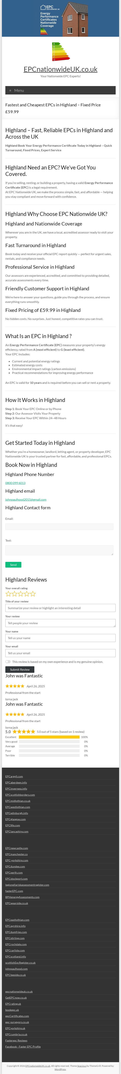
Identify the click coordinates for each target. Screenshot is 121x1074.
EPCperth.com (14, 872)
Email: (9, 518)
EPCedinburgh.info (16, 813)
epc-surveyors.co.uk (17, 1022)
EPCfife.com (12, 825)
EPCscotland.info (15, 956)
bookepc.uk (12, 1009)
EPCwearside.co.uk (16, 903)
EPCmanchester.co (16, 854)
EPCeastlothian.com (17, 919)
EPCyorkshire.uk (15, 1028)
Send (13, 564)
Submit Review (20, 669)
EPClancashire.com (16, 831)
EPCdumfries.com (16, 932)
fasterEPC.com (14, 891)
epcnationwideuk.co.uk (19, 991)
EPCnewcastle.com (16, 848)
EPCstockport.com (16, 878)
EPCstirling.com (15, 938)
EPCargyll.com (14, 776)
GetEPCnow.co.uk (16, 997)
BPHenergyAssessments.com (22, 897)
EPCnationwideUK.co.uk (61, 69)
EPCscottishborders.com (20, 794)
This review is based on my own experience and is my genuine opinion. (57, 661)
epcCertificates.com (17, 1016)
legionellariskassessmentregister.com (27, 884)
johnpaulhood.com (16, 968)
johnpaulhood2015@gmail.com (25, 499)
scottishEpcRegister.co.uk (20, 962)
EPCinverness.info (16, 788)
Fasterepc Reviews (16, 1040)
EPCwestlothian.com (17, 807)
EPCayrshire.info (15, 926)
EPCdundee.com (15, 866)
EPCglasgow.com (15, 819)
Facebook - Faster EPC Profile (23, 1046)
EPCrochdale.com (16, 944)
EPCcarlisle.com (15, 950)
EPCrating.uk (13, 1003)
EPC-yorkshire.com (16, 860)
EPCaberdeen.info (16, 782)
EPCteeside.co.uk (15, 974)
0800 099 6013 (15, 483)
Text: (8, 540)
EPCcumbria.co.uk (16, 1034)
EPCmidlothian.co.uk (17, 800)
